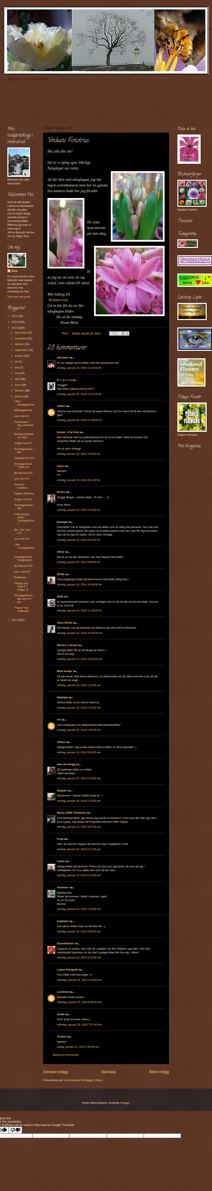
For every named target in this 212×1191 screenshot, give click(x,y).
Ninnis (61, 492)
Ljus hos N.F (21, 416)
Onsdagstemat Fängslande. (23, 558)
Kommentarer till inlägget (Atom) (83, 1080)
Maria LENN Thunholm (71, 812)
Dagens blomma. (24, 493)
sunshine (63, 991)
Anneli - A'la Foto (68, 432)
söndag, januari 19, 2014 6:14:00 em (79, 875)
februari (20, 390)
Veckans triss (58, 300)
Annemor (63, 887)
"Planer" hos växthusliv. (22, 609)
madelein (63, 921)
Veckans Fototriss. (21, 486)
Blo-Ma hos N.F (23, 472)
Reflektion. (20, 577)
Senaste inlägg (55, 1072)
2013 (15, 620)
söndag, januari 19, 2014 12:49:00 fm (79, 420)
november (21, 338)
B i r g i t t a (64, 380)
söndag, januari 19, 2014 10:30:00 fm (79, 584)
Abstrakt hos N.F (24, 458)
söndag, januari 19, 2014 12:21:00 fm (79, 394)
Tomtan (62, 1036)
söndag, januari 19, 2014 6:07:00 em (79, 826)
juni (17, 367)
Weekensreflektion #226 (23, 436)
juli (17, 361)
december (21, 332)
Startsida (108, 1072)
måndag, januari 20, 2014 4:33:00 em (79, 979)
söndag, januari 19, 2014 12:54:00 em (79, 659)
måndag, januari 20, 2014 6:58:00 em (79, 1002)
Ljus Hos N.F (22, 538)
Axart (60, 466)
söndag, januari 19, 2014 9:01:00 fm (78, 480)
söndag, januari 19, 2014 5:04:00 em (79, 752)
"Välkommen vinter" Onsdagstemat (24, 519)
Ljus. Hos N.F (22, 571)
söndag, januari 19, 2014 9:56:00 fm (78, 562)
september (21, 350)
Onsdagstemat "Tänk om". (23, 465)
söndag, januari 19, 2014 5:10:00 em (79, 778)
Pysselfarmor (65, 943)
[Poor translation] (15, 1130)
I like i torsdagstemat (24, 403)
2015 (15, 321)
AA (59, 719)
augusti (19, 355)
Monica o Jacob (67, 645)
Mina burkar (64, 671)
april (18, 378)
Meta (15, 270)
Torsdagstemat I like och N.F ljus (23, 598)
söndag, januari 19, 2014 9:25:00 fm (78, 509)
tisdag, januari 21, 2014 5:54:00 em (78, 1046)
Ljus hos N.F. (22, 478)
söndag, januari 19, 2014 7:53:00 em (79, 909)
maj (17, 373)
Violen (61, 406)
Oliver (61, 551)
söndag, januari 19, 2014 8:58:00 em (79, 931)
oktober (20, 344)
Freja (60, 838)
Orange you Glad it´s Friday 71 (21, 586)
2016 (15, 316)
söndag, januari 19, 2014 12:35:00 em (79, 633)
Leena (61, 861)
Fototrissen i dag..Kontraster (23, 425)
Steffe (60, 574)
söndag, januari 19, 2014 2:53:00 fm (78, 453)
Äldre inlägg (159, 1072)
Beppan (62, 790)
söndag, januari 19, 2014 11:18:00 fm (79, 610)
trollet (60, 1014)
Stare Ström (64, 622)
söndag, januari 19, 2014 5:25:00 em (79, 800)
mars (18, 384)
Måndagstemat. (23, 410)
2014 (15, 327)
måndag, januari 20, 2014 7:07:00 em (79, 1024)
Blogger (125, 1102)
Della (60, 596)
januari (19, 396)
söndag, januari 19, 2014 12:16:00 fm (79, 367)
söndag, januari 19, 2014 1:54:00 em (79, 729)
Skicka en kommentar (66, 1054)
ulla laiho (63, 357)
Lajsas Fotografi (67, 969)
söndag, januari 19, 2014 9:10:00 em (79, 957)
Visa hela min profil (18, 296)
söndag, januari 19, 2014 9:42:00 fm (78, 539)
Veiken (61, 742)
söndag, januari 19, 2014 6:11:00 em (79, 849)
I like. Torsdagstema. (24, 547)
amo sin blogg (66, 764)
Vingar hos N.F (23, 443)
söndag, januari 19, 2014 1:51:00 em (79, 685)
